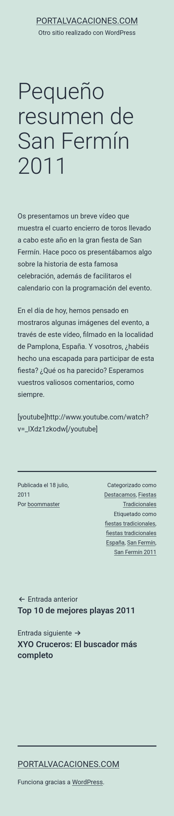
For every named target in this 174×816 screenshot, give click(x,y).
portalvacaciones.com (87, 21)
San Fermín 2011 (135, 552)
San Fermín (141, 542)
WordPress (87, 782)
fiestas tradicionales (130, 523)
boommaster (44, 504)
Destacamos (120, 494)
